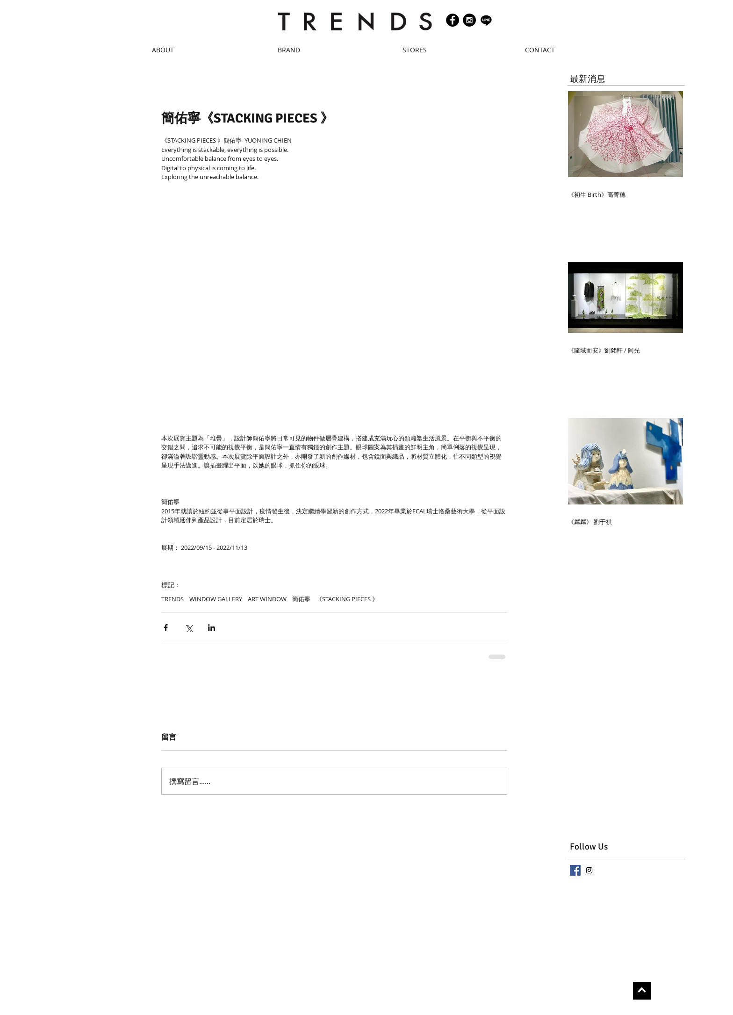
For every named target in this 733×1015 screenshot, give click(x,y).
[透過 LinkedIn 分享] (211, 627)
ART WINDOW (267, 599)
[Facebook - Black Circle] (452, 20)
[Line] (486, 20)
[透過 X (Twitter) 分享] (188, 627)
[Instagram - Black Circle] (469, 20)
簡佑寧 (301, 599)
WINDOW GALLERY (215, 599)
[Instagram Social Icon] (589, 870)
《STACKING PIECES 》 (347, 599)
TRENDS (172, 599)
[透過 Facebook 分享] (165, 627)
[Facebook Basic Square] (575, 870)
